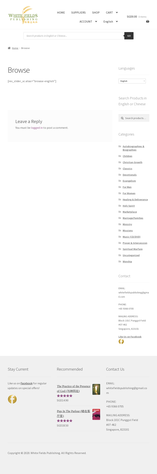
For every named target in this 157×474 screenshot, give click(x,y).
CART (109, 12)
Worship (127, 261)
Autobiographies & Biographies (133, 148)
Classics (127, 168)
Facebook (26, 383)
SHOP (96, 12)
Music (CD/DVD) (131, 236)
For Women (129, 193)
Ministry (127, 224)
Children (127, 156)
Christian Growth (132, 162)
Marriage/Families (133, 218)
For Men (127, 187)
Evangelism (129, 180)
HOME (61, 12)
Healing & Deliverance (135, 199)
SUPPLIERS (78, 12)
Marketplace (130, 211)
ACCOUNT (86, 21)
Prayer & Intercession (135, 243)
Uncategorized (131, 255)
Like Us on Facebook (129, 336)
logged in (37, 127)
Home (15, 48)
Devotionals (130, 174)
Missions (128, 230)
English (108, 21)
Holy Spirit (129, 205)
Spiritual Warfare (133, 249)
